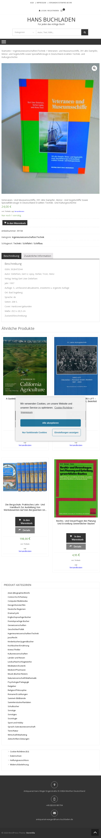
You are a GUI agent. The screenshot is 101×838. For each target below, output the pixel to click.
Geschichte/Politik (16, 629)
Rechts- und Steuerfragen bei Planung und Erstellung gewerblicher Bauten (76, 522)
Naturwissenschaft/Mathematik (22, 678)
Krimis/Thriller (14, 649)
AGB (32, 2)
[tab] (11, 256)
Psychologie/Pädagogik (18, 682)
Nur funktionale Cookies (34, 432)
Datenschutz (16, 755)
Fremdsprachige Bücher (18, 621)
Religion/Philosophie (17, 690)
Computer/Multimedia (18, 601)
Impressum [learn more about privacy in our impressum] (27, 412)
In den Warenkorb (16, 223)
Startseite (6, 50)
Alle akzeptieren (50, 423)
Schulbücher (13, 706)
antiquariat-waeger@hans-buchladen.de (54, 819)
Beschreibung (11, 256)
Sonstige (12, 710)
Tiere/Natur (13, 730)
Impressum (41, 2)
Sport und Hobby (15, 722)
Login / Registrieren (50, 10)
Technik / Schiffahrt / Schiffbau (28, 243)
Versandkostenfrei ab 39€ (60, 2)
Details (26, 530)
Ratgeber (12, 686)
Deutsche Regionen (17, 609)
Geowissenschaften (17, 625)
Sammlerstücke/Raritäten (19, 702)
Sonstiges (12, 714)
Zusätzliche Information (37, 256)
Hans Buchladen (51, 19)
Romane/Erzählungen (18, 694)
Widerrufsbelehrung (19, 764)
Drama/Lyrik (13, 613)
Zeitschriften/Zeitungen (18, 738)
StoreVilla (30, 832)
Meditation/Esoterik (17, 665)
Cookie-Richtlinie (63, 407)
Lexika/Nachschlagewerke (20, 661)
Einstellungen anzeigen (66, 432)
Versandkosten (19, 211)
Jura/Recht (12, 637)
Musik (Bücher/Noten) (17, 673)
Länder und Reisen (16, 657)
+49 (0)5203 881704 (54, 805)
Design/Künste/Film (16, 605)
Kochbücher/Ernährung (18, 645)
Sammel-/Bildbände (17, 698)
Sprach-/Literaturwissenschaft (21, 726)
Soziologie (12, 718)
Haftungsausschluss (19, 760)
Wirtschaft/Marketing (17, 734)
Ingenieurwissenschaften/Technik (29, 50)
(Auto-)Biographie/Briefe (19, 593)
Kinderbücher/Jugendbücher (21, 641)
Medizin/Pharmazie (17, 669)
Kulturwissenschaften (18, 653)
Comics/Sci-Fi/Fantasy (17, 597)
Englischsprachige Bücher (19, 617)
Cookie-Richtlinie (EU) (19, 751)
